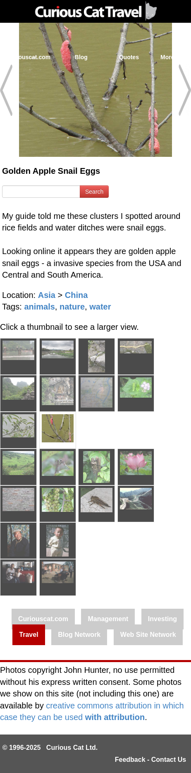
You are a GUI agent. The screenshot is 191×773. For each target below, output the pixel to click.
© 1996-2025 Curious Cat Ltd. (50, 747)
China (76, 295)
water (100, 306)
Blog (81, 57)
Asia (46, 295)
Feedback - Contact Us (150, 759)
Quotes (129, 57)
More (171, 57)
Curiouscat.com (28, 57)
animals (39, 306)
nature (72, 306)
